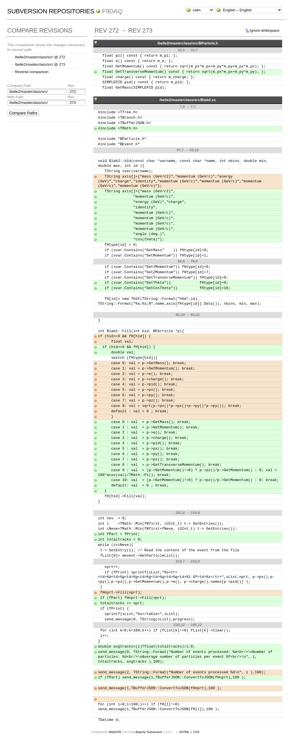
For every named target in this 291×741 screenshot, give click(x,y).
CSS (196, 732)
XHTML (184, 732)
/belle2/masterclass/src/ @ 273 (40, 64)
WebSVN (115, 732)
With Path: (15, 97)
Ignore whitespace (265, 30)
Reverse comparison (31, 72)
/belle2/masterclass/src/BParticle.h (187, 43)
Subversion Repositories (50, 11)
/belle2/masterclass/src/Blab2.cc (187, 100)
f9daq (112, 11)
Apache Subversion (149, 732)
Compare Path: (19, 86)
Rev (71, 86)
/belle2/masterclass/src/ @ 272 (40, 57)
